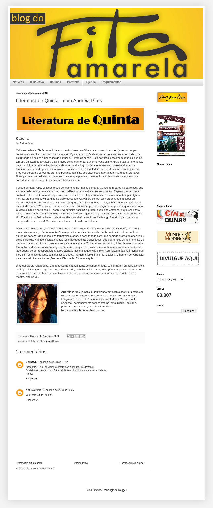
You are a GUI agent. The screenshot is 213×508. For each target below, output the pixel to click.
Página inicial (81, 463)
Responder (32, 378)
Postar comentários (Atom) (40, 468)
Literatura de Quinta (49, 341)
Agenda (90, 82)
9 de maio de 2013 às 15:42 (53, 362)
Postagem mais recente (29, 463)
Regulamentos (111, 82)
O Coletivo (37, 82)
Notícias (18, 82)
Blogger (122, 490)
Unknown (31, 362)
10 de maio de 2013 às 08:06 (58, 389)
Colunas (55, 82)
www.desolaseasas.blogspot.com (86, 310)
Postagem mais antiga (132, 463)
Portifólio (73, 82)
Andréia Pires (26, 143)
